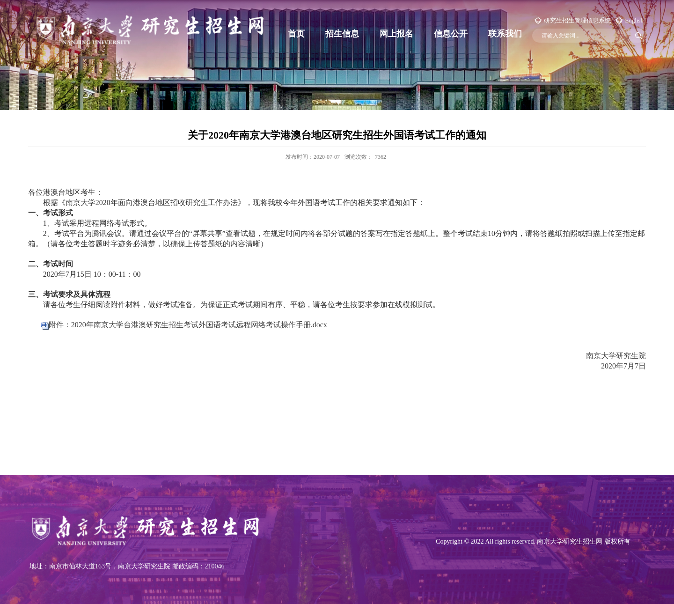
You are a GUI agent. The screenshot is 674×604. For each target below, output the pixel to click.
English (634, 20)
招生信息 (342, 33)
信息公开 (451, 33)
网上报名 (396, 33)
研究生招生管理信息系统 (577, 20)
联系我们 (505, 33)
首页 (296, 33)
